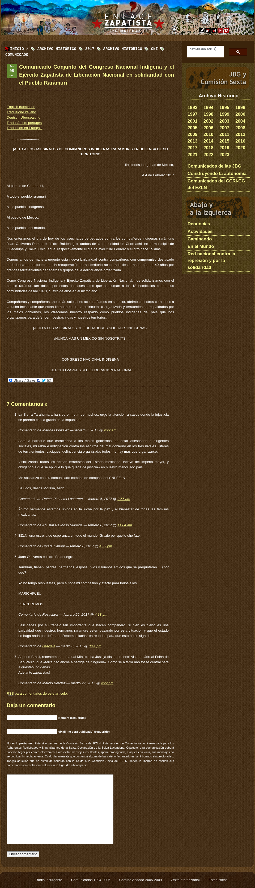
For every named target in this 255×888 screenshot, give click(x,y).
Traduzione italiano (21, 112)
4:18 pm (101, 614)
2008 (240, 127)
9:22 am (110, 430)
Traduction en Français (24, 128)
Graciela (48, 646)
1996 (240, 107)
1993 (192, 107)
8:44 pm (95, 646)
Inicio (17, 49)
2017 (192, 147)
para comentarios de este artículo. (37, 693)
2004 (240, 121)
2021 (192, 154)
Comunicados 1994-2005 (91, 880)
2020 (240, 147)
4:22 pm (107, 683)
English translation (21, 107)
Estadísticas (218, 880)
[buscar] (203, 49)
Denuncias (199, 223)
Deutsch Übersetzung (23, 117)
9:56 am (123, 499)
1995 (224, 107)
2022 (208, 154)
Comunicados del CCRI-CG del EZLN (216, 184)
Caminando (200, 238)
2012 (240, 134)
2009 (192, 134)
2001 (192, 121)
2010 (208, 134)
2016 (240, 141)
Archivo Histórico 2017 (65, 49)
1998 (208, 114)
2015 (224, 141)
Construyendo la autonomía (217, 173)
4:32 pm (105, 546)
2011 (224, 134)
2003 (224, 121)
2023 (224, 154)
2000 (240, 114)
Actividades (200, 231)
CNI (154, 49)
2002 (208, 121)
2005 (192, 127)
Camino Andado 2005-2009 (141, 880)
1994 (208, 107)
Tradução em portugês (24, 123)
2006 (208, 127)
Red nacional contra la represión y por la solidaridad (211, 260)
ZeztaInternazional (186, 880)
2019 (224, 147)
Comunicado (16, 54)
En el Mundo (201, 246)
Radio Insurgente (49, 880)
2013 (192, 141)
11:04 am (124, 525)
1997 (192, 114)
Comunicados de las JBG (214, 166)
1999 (224, 114)
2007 (224, 127)
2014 (208, 141)
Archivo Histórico (122, 49)
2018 (208, 147)
